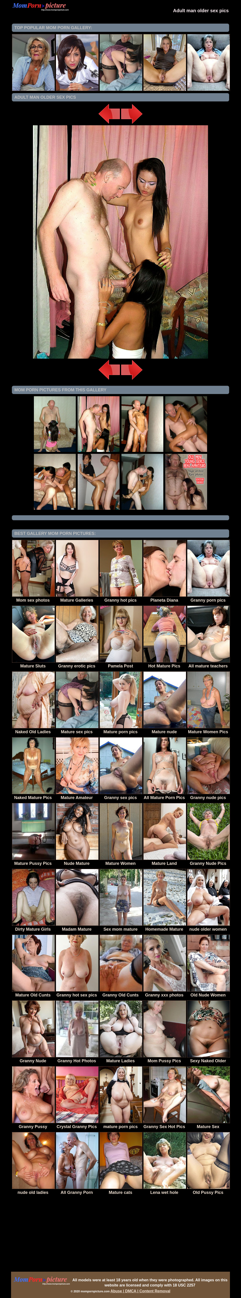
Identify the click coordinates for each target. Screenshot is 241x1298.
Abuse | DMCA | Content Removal (140, 1291)
